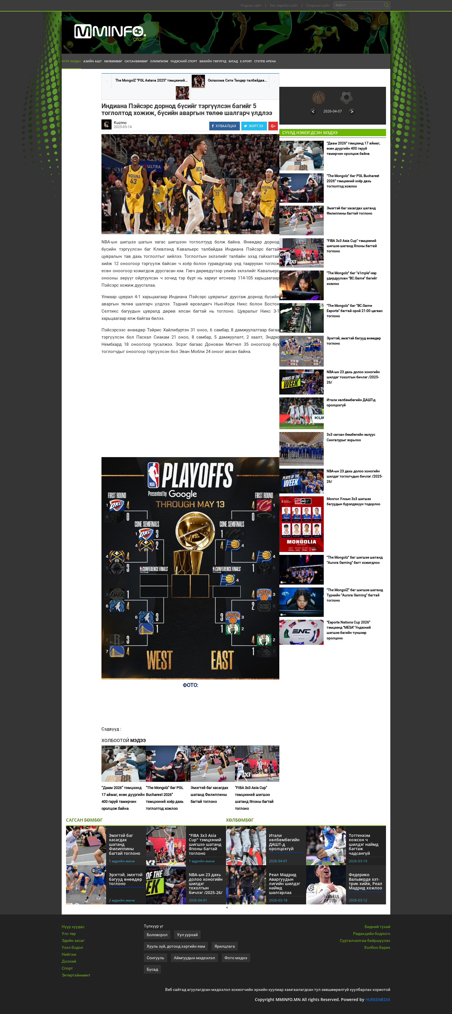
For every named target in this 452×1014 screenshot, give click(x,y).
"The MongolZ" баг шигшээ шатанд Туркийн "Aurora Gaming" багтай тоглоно (355, 595)
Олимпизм (159, 61)
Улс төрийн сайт (284, 5)
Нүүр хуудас (71, 61)
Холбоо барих (377, 947)
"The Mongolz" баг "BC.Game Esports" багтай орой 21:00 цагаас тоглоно (355, 311)
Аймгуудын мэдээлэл (194, 957)
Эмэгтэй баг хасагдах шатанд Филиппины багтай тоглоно (209, 795)
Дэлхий (69, 961)
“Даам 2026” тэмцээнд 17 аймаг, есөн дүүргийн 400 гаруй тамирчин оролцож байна (123, 798)
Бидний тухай (377, 926)
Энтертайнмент (76, 975)
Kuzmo (120, 122)
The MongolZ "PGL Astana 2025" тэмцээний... (151, 80)
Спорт (67, 968)
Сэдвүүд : (111, 729)
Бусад (233, 61)
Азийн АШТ (92, 61)
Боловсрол (157, 934)
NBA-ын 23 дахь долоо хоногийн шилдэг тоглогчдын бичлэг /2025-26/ (354, 476)
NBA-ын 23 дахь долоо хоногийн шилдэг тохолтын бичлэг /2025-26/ (353, 377)
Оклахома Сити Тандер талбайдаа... (237, 80)
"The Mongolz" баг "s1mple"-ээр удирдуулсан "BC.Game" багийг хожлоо (352, 278)
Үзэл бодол (72, 947)
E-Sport (246, 61)
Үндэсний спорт (183, 61)
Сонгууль (155, 957)
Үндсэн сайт (251, 5)
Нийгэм (69, 954)
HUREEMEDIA (378, 999)
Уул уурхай (187, 934)
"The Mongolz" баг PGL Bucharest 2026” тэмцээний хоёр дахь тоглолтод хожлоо (164, 798)
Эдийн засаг (73, 940)
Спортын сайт (318, 5)
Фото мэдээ (236, 957)
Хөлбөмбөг (113, 61)
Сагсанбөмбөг (136, 61)
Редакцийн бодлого (371, 933)
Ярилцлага (224, 946)
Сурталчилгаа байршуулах (365, 940)
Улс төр (69, 933)
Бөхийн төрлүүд (212, 61)
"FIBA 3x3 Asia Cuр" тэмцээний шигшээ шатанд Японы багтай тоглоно (254, 798)
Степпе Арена (265, 61)
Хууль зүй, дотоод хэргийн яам (176, 946)
